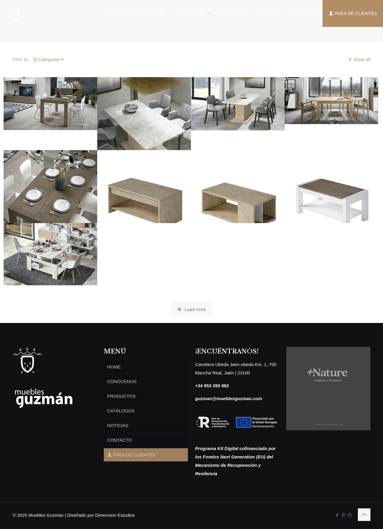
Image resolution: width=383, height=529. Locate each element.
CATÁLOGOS (121, 410)
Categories (49, 59)
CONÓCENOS (121, 381)
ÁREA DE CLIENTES (131, 454)
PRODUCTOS (121, 396)
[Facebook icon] (337, 515)
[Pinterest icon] (343, 515)
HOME (114, 366)
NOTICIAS (117, 425)
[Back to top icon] (364, 514)
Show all (359, 59)
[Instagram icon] (349, 515)
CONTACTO (119, 440)
